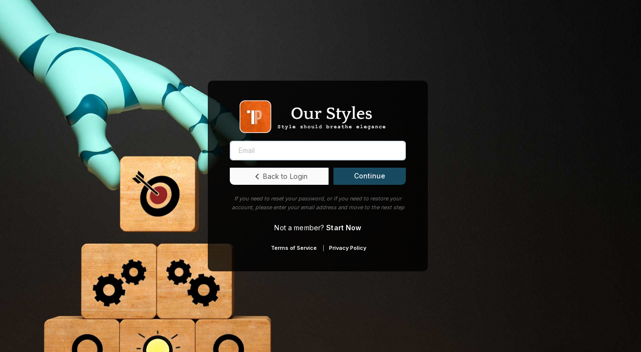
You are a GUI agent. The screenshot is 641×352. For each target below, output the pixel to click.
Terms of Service (294, 247)
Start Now (343, 227)
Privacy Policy (347, 247)
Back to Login (279, 176)
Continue (369, 176)
